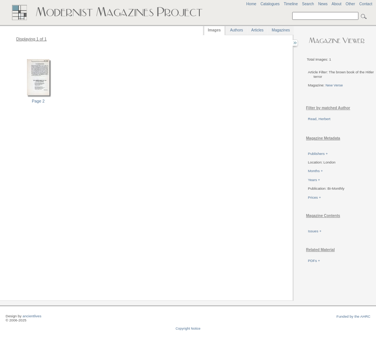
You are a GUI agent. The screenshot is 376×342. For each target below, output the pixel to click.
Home (251, 4)
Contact (365, 4)
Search (308, 4)
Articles (257, 30)
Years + (314, 180)
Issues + (314, 231)
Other (350, 4)
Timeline (291, 4)
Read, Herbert (319, 119)
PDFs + (314, 261)
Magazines (281, 30)
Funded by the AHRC (353, 316)
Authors (236, 30)
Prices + (314, 197)
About (336, 4)
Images (214, 30)
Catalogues (269, 4)
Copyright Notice (188, 328)
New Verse (334, 85)
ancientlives (31, 316)
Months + (315, 171)
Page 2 (38, 101)
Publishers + (318, 154)
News (322, 4)
